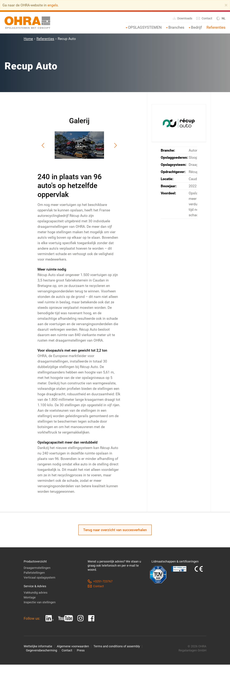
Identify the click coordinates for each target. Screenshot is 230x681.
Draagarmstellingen (37, 568)
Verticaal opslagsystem (39, 577)
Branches (176, 27)
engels (53, 5)
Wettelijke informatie (38, 646)
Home (28, 39)
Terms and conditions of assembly (117, 646)
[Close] (226, 5)
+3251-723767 (100, 581)
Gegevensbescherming (41, 650)
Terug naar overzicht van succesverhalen (115, 530)
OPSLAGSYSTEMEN (145, 27)
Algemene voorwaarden (73, 646)
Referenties (215, 27)
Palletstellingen (34, 572)
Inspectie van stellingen (40, 602)
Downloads (182, 18)
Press (81, 650)
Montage (30, 597)
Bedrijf (196, 27)
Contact (204, 18)
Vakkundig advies (35, 592)
